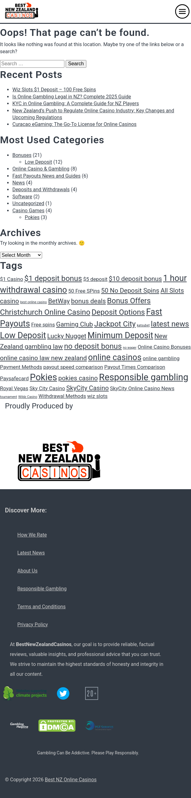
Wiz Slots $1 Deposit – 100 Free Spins (54, 90)
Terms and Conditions (41, 607)
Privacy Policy (32, 625)
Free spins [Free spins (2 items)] (43, 324)
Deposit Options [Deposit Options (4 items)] (118, 312)
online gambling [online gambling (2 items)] (161, 358)
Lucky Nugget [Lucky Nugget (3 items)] (66, 336)
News (18, 183)
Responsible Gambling (42, 589)
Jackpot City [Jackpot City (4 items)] (115, 324)
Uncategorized (28, 203)
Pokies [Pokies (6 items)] (43, 377)
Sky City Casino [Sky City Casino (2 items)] (47, 388)
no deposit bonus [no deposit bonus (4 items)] (93, 346)
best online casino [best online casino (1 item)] (33, 302)
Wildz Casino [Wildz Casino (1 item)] (27, 397)
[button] (182, 11)
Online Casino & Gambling (40, 169)
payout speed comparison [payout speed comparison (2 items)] (73, 367)
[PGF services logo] (99, 725)
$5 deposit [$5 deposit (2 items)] (95, 279)
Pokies (32, 217)
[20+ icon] (91, 693)
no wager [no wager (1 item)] (130, 348)
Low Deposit (38, 162)
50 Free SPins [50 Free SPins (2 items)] (84, 291)
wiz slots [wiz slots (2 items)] (97, 396)
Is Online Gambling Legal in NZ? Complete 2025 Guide (71, 97)
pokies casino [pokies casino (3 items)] (78, 378)
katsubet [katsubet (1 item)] (143, 325)
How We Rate (32, 535)
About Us (27, 571)
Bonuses (22, 155)
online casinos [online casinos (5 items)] (115, 357)
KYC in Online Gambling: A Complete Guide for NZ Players (75, 103)
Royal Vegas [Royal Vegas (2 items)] (14, 388)
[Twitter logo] (63, 693)
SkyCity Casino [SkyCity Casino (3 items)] (87, 388)
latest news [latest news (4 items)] (170, 324)
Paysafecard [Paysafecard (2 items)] (14, 378)
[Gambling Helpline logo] (19, 725)
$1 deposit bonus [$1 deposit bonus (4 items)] (53, 278)
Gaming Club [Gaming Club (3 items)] (74, 324)
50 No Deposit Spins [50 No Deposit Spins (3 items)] (130, 290)
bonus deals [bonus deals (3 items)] (88, 301)
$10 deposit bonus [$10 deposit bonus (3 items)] (135, 279)
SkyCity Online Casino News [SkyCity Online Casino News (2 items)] (142, 388)
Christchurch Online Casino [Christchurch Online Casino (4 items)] (45, 312)
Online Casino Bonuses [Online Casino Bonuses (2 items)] (164, 347)
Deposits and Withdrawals (41, 189)
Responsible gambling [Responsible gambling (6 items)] (143, 377)
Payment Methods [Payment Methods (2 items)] (21, 367)
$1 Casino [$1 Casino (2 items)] (11, 279)
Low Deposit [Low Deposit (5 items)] (23, 335)
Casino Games (28, 211)
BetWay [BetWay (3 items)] (59, 301)
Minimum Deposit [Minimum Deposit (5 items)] (120, 335)
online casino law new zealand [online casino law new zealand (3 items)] (43, 358)
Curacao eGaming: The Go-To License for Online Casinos (74, 124)
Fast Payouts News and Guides (46, 176)
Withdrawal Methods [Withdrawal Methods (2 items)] (62, 396)
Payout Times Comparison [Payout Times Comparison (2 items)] (134, 367)
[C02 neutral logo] (25, 693)
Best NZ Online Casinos (71, 780)
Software (22, 197)
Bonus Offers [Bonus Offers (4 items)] (129, 300)
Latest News (31, 553)
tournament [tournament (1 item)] (8, 397)
